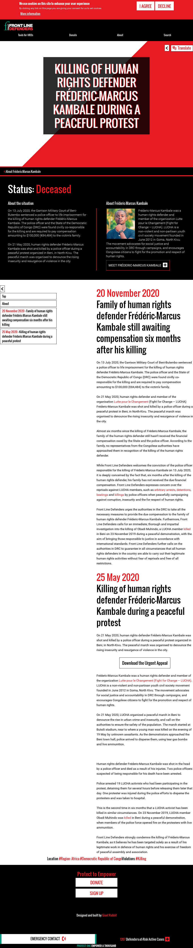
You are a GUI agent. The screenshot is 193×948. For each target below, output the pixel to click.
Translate (184, 47)
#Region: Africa (69, 864)
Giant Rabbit (109, 921)
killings (119, 500)
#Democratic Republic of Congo (101, 864)
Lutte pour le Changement (131, 407)
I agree (145, 6)
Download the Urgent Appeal (145, 669)
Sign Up (96, 899)
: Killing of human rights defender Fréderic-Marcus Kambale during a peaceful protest (27, 342)
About (5, 309)
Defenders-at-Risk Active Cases (142, 939)
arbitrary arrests (164, 495)
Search (167, 35)
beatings (102, 500)
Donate (73, 35)
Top (4, 302)
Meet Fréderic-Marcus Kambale (135, 271)
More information (30, 13)
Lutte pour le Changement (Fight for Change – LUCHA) (155, 686)
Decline (164, 6)
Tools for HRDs (25, 35)
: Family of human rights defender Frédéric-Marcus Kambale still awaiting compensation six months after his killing (27, 323)
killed (187, 535)
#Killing (141, 864)
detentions (184, 495)
